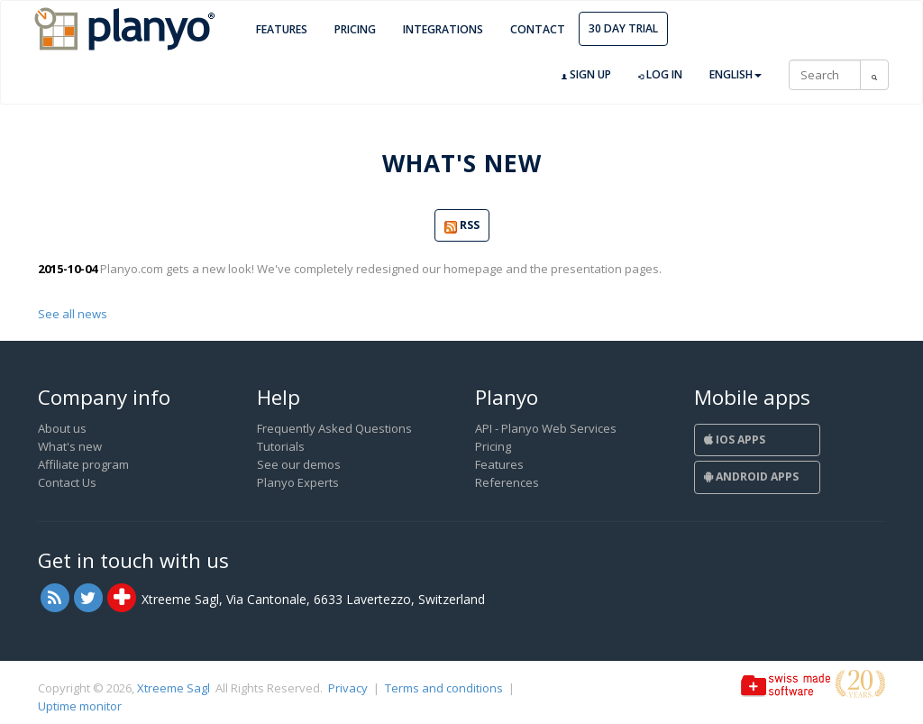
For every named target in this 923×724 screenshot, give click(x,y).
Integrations (443, 29)
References (507, 482)
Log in (660, 75)
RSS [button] (462, 225)
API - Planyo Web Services (546, 428)
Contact (537, 29)
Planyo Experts (298, 482)
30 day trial (623, 28)
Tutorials (281, 446)
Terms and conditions (444, 688)
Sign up (586, 75)
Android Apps (751, 476)
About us (62, 428)
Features (281, 29)
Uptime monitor (80, 706)
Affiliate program (83, 464)
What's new (70, 446)
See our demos (299, 464)
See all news (72, 314)
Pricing (355, 29)
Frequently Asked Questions (334, 428)
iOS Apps (734, 439)
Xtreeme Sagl (173, 688)
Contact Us (67, 482)
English (735, 74)
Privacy (348, 688)
